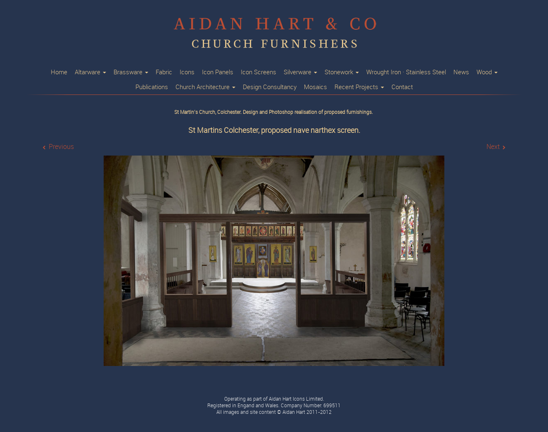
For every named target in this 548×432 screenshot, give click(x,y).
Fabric (164, 72)
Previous (61, 147)
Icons (187, 72)
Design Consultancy (270, 87)
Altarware (90, 72)
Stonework (342, 72)
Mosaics (315, 87)
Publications (151, 87)
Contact (402, 87)
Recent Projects (359, 87)
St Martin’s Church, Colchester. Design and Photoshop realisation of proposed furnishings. (274, 112)
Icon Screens (258, 72)
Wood (487, 72)
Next (493, 147)
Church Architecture (205, 87)
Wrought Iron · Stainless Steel (406, 72)
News (461, 72)
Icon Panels (217, 72)
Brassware (131, 72)
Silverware (300, 72)
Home (59, 72)
